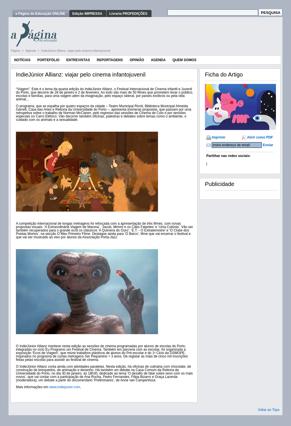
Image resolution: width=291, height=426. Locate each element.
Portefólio (48, 60)
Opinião (137, 60)
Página (16, 50)
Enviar (268, 145)
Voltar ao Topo (269, 410)
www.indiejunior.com (64, 387)
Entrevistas (78, 60)
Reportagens (110, 60)
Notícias (22, 60)
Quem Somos (184, 60)
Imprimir (218, 137)
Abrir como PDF (260, 137)
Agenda (31, 50)
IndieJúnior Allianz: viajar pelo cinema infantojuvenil (75, 50)
